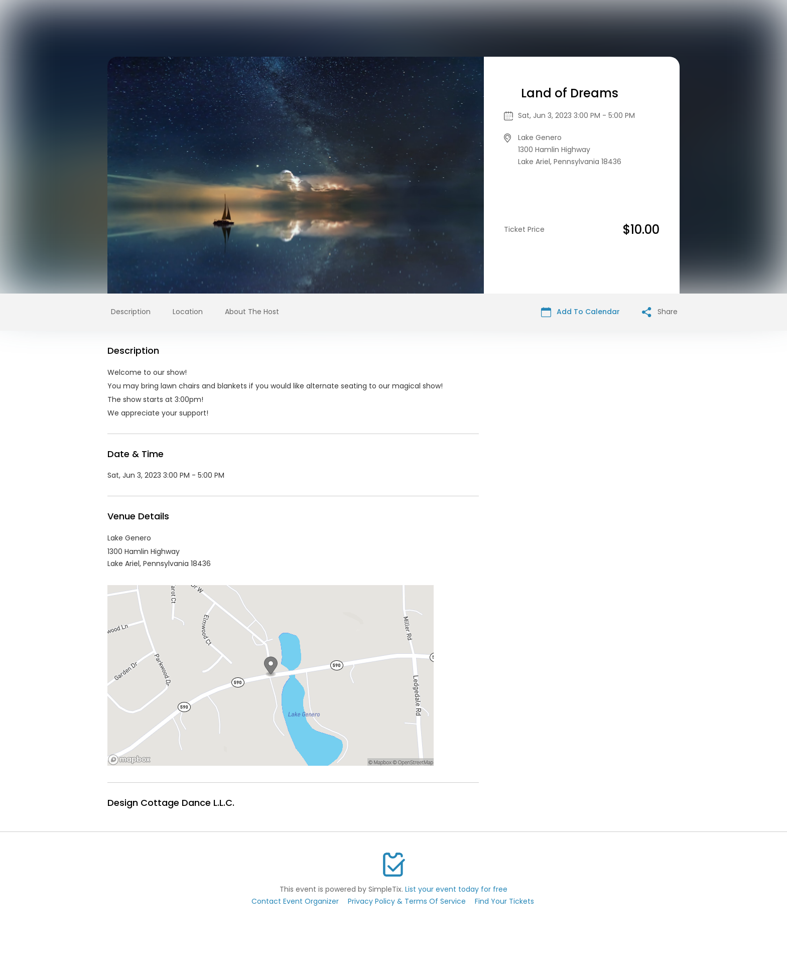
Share (660, 312)
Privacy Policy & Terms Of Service (407, 901)
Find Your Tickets (504, 901)
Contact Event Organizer (295, 901)
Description (131, 312)
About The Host (252, 312)
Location (188, 312)
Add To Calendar (580, 312)
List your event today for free (456, 889)
